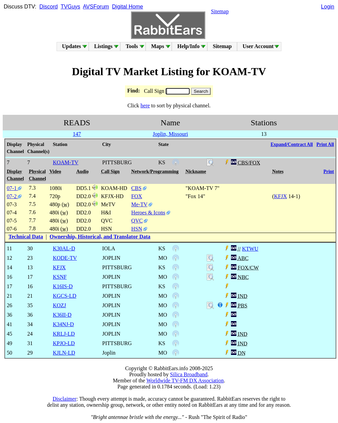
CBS (136, 188)
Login (327, 6)
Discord (48, 6)
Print (328, 171)
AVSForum (96, 6)
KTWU (250, 249)
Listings (103, 46)
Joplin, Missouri (170, 134)
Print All (325, 144)
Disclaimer (64, 399)
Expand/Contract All (292, 144)
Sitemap (220, 11)
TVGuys (70, 6)
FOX (136, 196)
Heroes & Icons (148, 212)
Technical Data (25, 236)
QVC (137, 221)
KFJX (280, 196)
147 (77, 134)
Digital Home (127, 6)
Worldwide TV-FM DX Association (185, 380)
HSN (136, 229)
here (145, 105)
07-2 (14, 196)
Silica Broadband (189, 374)
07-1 (14, 188)
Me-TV (139, 204)
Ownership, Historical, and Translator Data (99, 236)
